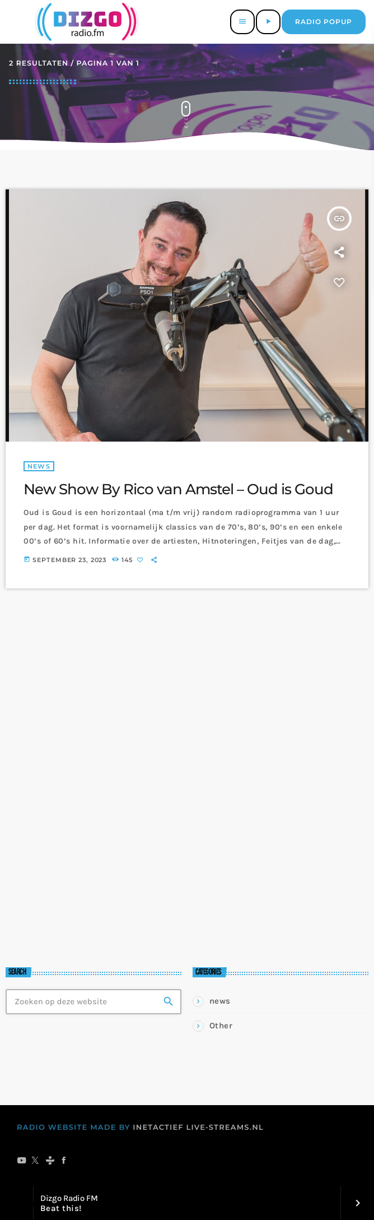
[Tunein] (50, 1161)
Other (220, 1025)
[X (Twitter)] (35, 1161)
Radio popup (323, 21)
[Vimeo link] (84, 21)
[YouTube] (21, 1161)
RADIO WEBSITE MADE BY (73, 1127)
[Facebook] (64, 1161)
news (38, 466)
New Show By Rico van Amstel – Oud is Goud (178, 489)
